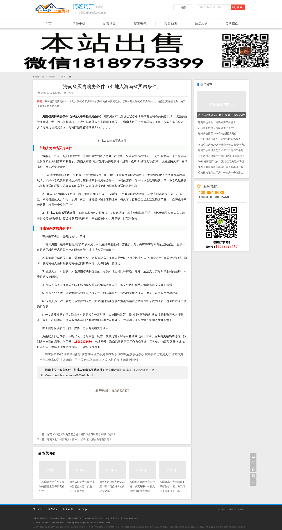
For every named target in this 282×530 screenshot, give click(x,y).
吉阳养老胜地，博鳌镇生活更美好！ (218, 127)
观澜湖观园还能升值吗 (141, 527)
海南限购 (111, 354)
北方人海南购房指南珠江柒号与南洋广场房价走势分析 (228, 167)
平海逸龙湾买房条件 (216, 527)
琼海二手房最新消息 (79, 359)
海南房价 (62, 77)
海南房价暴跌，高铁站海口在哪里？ (218, 122)
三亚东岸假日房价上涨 (41, 527)
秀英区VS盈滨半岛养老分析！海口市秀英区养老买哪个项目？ (81, 434)
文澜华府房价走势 (56, 527)
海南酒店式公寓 (103, 359)
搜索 (237, 7)
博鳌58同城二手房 (94, 354)
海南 (183, 7)
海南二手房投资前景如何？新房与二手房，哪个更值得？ (229, 150)
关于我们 (38, 509)
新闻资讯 (140, 24)
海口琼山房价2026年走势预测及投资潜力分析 (223, 144)
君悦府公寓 (129, 527)
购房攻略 (201, 24)
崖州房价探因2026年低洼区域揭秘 (217, 133)
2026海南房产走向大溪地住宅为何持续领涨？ (223, 161)
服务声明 (68, 509)
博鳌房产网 (60, 523)
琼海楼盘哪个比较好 (127, 359)
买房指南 (231, 24)
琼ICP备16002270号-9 (102, 523)
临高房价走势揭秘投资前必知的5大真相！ (221, 155)
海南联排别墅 (72, 354)
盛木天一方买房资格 (170, 527)
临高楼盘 (109, 24)
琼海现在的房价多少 (131, 354)
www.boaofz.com (48, 523)
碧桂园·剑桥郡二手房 (80, 527)
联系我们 (53, 509)
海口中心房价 (68, 527)
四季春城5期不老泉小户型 (114, 527)
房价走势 (78, 24)
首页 (43, 77)
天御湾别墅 (241, 527)
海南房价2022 (54, 354)
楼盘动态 (170, 24)
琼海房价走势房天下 (158, 354)
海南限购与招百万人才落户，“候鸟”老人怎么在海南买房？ (79, 439)
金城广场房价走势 (230, 527)
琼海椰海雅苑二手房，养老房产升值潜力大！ (223, 172)
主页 (48, 24)
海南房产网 (232, 509)
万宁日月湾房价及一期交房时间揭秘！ (219, 139)
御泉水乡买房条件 (156, 527)
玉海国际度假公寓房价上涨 (188, 527)
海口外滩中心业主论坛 (97, 527)
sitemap (82, 509)
